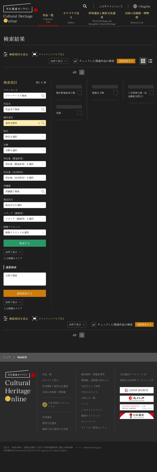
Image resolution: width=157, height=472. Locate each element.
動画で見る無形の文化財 (55, 429)
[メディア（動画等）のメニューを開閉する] (25, 219)
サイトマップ (88, 421)
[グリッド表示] (143, 61)
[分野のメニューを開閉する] (25, 150)
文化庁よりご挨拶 (90, 386)
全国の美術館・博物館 (137, 18)
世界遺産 (47, 417)
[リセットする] (39, 123)
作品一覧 (48, 18)
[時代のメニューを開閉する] (25, 137)
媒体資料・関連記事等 (93, 374)
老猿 (58, 168)
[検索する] (43, 96)
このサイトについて (111, 6)
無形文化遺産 (49, 423)
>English (141, 6)
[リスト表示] (150, 61)
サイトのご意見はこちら (94, 427)
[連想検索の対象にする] (80, 123)
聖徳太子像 (98, 119)
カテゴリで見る (71, 18)
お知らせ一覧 (88, 398)
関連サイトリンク (90, 415)
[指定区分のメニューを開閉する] (25, 205)
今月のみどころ (89, 392)
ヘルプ (84, 403)
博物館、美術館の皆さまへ (95, 380)
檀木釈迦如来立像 (65, 123)
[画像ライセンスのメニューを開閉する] (25, 232)
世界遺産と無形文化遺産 (102, 18)
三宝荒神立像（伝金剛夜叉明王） (137, 134)
